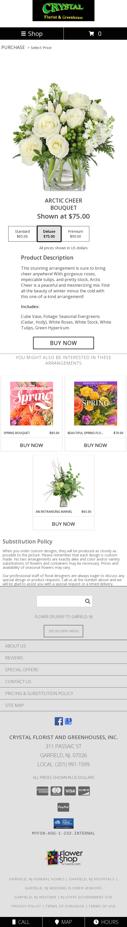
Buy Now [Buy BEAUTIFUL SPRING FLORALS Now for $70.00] (95, 445)
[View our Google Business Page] (68, 724)
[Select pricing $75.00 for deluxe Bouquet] (49, 233)
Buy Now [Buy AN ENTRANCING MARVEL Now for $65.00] (63, 524)
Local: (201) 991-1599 (63, 764)
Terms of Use (102, 906)
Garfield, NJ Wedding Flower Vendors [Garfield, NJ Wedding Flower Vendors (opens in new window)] (63, 888)
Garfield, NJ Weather (35, 897)
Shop (32, 33)
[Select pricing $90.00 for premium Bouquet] (75, 233)
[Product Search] (64, 601)
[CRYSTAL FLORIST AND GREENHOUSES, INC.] (63, 19)
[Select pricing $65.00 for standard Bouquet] (22, 233)
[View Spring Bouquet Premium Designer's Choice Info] (31, 403)
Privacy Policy (26, 906)
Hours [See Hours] (105, 921)
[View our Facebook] (59, 724)
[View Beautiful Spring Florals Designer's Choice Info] (95, 403)
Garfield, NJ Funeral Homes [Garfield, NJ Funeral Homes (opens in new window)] (37, 879)
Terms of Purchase (64, 906)
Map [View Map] (63, 921)
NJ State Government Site (87, 897)
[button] (64, 823)
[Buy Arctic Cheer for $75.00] (63, 343)
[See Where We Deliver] (63, 630)
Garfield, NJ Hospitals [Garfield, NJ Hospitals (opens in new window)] (92, 879)
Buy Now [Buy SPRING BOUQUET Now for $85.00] (31, 445)
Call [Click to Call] (21, 921)
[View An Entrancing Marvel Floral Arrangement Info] (63, 482)
